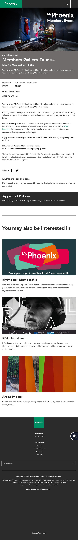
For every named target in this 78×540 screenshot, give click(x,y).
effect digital (41, 533)
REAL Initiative (13, 338)
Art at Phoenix (12, 397)
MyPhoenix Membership (19, 280)
